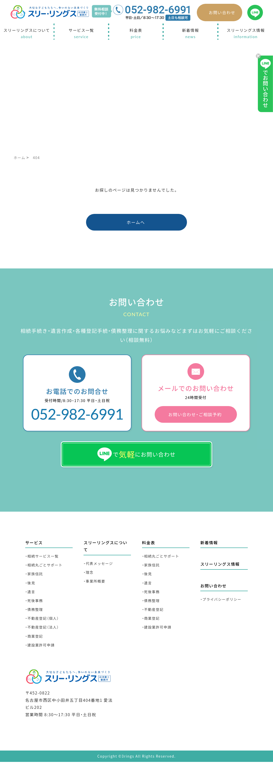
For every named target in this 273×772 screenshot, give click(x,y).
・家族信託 (34, 580)
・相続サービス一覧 (43, 562)
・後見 (30, 590)
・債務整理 (34, 618)
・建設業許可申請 (41, 655)
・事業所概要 (95, 588)
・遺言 (30, 599)
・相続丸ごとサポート (45, 571)
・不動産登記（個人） (43, 627)
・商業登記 (34, 646)
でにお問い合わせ (136, 458)
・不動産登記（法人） (43, 636)
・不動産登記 (154, 618)
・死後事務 (34, 608)
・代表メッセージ (99, 569)
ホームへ (136, 223)
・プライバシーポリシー (222, 606)
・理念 (89, 579)
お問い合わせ (222, 12)
